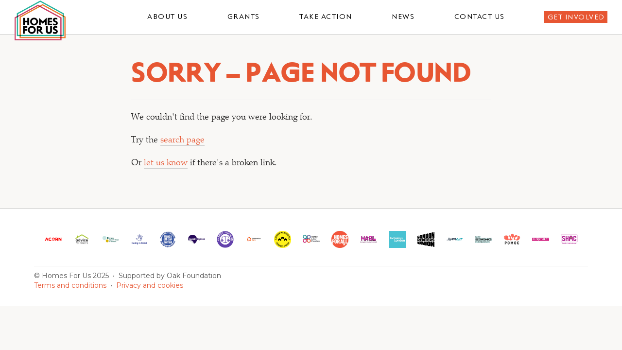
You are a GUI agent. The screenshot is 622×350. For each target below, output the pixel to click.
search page (182, 140)
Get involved (576, 17)
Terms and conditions (70, 285)
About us (167, 16)
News (403, 16)
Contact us (479, 16)
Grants (243, 16)
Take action (325, 16)
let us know (166, 163)
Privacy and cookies (149, 285)
